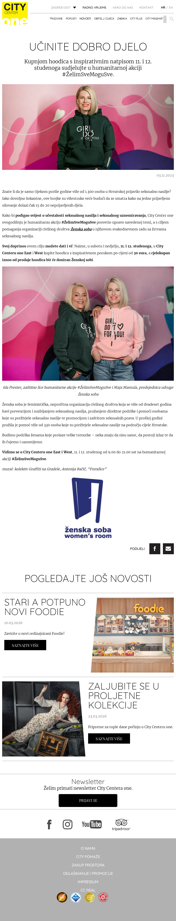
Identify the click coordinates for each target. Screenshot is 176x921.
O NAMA (88, 848)
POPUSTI (71, 18)
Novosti (85, 18)
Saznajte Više (25, 645)
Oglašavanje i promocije (88, 873)
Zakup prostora (88, 865)
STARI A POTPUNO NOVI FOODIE (45, 606)
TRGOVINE (56, 18)
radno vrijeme (94, 7)
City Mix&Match (155, 18)
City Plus (136, 18)
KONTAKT (146, 7)
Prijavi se (88, 800)
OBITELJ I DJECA (104, 18)
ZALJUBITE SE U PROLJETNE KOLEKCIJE (123, 695)
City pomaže (88, 856)
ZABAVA (122, 18)
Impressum (88, 881)
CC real (88, 890)
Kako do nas (123, 7)
